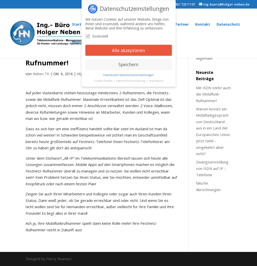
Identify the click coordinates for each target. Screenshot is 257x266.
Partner (182, 25)
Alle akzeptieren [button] (128, 48)
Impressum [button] (156, 78)
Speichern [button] (128, 62)
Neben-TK (41, 73)
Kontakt (202, 25)
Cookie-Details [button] (103, 78)
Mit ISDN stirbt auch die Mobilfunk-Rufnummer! (213, 94)
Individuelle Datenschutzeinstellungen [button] (128, 73)
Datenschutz (228, 25)
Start (76, 25)
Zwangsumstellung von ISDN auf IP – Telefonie (212, 168)
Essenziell (96, 33)
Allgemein (204, 58)
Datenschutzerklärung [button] (131, 78)
